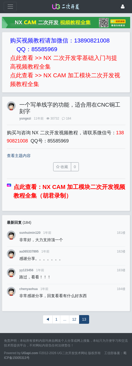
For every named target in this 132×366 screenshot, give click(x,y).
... (64, 319)
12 (74, 319)
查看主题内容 (19, 155)
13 (84, 319)
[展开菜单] (10, 6)
